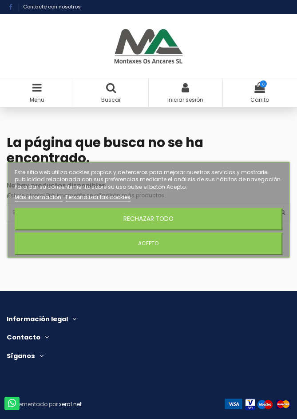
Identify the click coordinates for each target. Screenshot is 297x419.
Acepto (148, 243)
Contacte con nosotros (52, 6)
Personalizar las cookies (98, 197)
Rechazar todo (148, 219)
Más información (39, 197)
